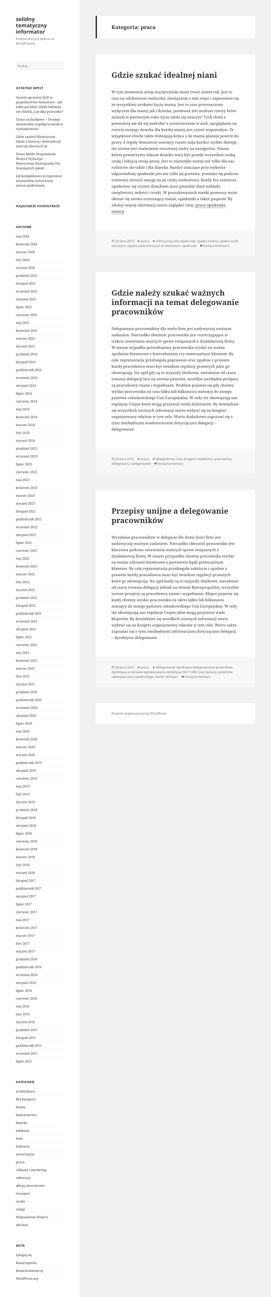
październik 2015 (29, 1045)
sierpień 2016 (26, 983)
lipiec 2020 (24, 723)
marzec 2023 (25, 495)
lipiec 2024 (24, 393)
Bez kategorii (25, 1099)
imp (179, 459)
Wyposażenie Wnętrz (32, 1217)
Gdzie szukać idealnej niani (164, 75)
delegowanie (165, 459)
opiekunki (189, 246)
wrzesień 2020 (26, 708)
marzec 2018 (25, 857)
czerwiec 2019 (26, 778)
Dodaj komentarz (216, 246)
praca (20, 1162)
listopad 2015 (26, 1038)
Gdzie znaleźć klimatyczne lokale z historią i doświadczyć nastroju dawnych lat (38, 141)
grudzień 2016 (26, 959)
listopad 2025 (26, 283)
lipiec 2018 (24, 833)
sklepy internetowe (30, 1185)
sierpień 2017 (26, 896)
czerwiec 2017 (26, 912)
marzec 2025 (25, 338)
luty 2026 (23, 260)
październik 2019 (29, 763)
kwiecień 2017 (26, 928)
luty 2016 (23, 1014)
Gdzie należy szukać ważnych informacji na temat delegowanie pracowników (175, 302)
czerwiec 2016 (26, 998)
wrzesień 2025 (26, 291)
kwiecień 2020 (26, 739)
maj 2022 (22, 558)
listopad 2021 (26, 605)
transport (23, 1193)
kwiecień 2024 (26, 417)
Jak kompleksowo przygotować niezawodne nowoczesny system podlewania (39, 181)
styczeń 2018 (25, 873)
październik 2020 (29, 700)
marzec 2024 (25, 425)
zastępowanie (140, 463)
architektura (25, 1091)
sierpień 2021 (26, 629)
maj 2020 (22, 731)
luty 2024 (23, 433)
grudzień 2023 (26, 448)
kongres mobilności (198, 459)
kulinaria (23, 1146)
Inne (19, 1138)
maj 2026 (22, 236)
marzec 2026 (25, 252)
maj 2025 (22, 323)
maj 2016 (22, 1006)
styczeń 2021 (25, 684)
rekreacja (23, 1178)
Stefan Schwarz (166, 677)
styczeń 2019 (25, 802)
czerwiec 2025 (26, 315)
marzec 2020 (25, 747)
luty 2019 (23, 794)
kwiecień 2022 (26, 566)
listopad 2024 (26, 362)
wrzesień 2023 (26, 456)
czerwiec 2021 (26, 645)
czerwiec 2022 (26, 550)
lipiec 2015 (24, 1061)
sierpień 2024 (26, 385)
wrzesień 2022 (26, 527)
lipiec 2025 (24, 307)
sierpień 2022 (26, 535)
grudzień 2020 (26, 692)
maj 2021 (22, 653)
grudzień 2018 (26, 810)
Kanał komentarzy (29, 1271)
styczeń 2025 (25, 346)
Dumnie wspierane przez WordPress (139, 713)
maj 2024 (22, 409)
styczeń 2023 (25, 503)
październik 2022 (29, 519)
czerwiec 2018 (26, 841)
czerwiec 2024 (26, 401)
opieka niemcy (207, 241)
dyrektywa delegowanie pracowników (204, 667)
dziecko (21, 1123)
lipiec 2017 (24, 904)
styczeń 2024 (25, 440)
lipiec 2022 (24, 543)
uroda (20, 1201)
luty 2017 (23, 943)
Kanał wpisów (26, 1263)
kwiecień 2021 (26, 660)
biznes (20, 1107)
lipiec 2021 (24, 637)
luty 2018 (23, 865)
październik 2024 (29, 370)
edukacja (22, 1130)
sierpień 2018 (26, 825)
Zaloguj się (24, 1255)
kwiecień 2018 (26, 849)
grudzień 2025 (26, 275)
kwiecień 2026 (26, 244)
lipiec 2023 (24, 464)
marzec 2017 (25, 935)
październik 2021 (29, 613)
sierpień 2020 (26, 715)
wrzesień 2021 (26, 621)
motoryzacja (25, 1154)
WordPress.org (27, 1278)
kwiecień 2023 (26, 488)
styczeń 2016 (25, 1022)
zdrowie (22, 1225)
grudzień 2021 (26, 598)
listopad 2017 (26, 880)
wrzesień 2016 (26, 975)
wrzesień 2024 (26, 378)
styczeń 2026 (25, 268)
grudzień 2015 (26, 1030)
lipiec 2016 (24, 990)
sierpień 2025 (26, 299)
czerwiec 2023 (26, 472)
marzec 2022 (25, 574)
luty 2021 (23, 676)
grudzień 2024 (26, 354)
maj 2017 (22, 920)
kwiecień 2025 (26, 330)
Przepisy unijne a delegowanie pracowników (169, 515)
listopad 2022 (26, 511)
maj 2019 (22, 786)
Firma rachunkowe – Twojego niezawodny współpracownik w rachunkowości (39, 124)
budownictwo (26, 1115)
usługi (20, 1209)
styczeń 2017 (25, 951)
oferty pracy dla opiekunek (176, 241)
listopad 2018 (26, 818)
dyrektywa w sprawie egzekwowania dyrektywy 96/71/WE (154, 672)
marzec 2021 (25, 668)
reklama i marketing (31, 1170)
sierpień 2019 (26, 770)
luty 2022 (23, 582)
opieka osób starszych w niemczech (153, 246)
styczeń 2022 (25, 590)
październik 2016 (29, 967)
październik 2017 (29, 888)
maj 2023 (22, 480)
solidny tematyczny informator (31, 25)
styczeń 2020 (25, 755)
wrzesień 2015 (26, 1053)
